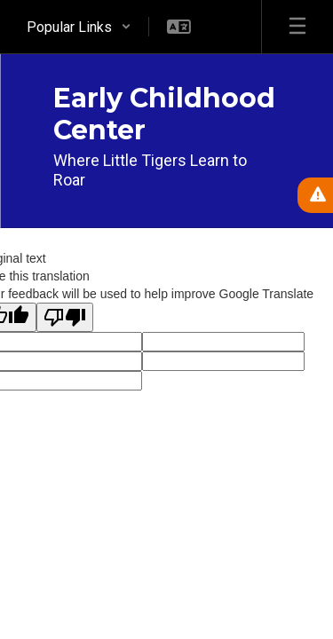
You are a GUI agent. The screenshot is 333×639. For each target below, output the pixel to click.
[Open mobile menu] (297, 26)
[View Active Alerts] (315, 195)
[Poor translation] (64, 317)
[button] (79, 26)
